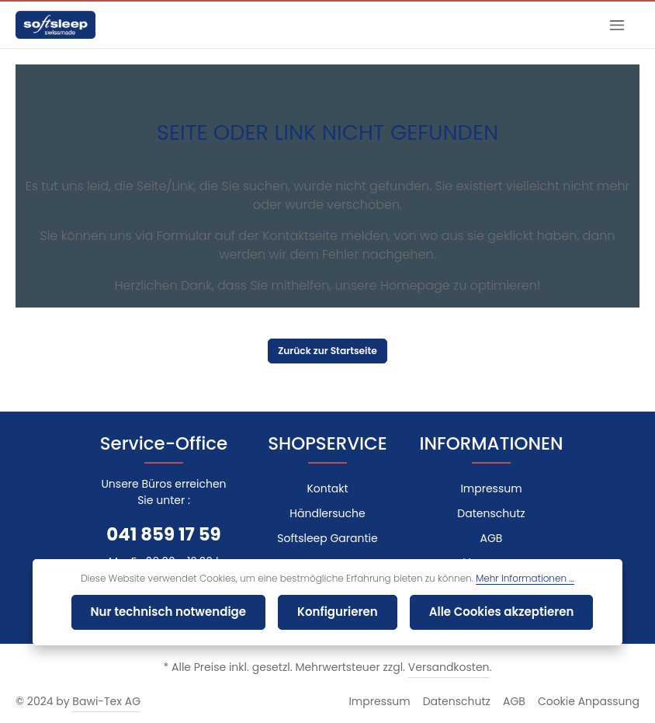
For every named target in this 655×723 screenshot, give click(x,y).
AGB (491, 538)
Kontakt (327, 488)
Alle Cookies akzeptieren (487, 613)
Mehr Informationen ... (507, 580)
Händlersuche (327, 513)
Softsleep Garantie (327, 538)
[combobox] (484, 25)
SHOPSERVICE (327, 443)
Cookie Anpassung (594, 701)
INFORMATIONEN (492, 443)
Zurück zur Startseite (327, 351)
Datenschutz (491, 513)
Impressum (491, 488)
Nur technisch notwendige (181, 613)
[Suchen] (579, 25)
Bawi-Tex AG (99, 701)
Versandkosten (440, 667)
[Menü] (616, 25)
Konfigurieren (336, 613)
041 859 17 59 (164, 534)
